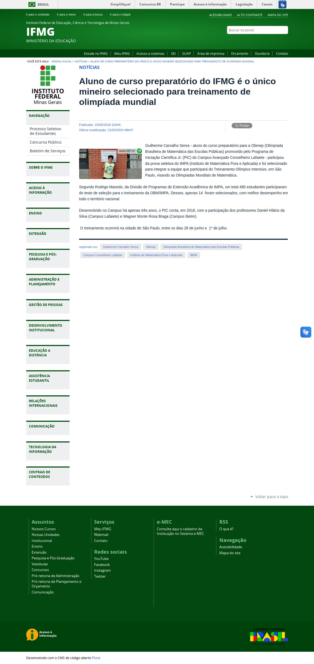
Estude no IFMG (96, 53)
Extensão (39, 552)
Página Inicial (61, 61)
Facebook (271, 40)
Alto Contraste (249, 15)
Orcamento (239, 53)
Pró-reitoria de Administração (55, 576)
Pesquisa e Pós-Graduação (53, 558)
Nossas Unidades (45, 534)
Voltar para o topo (271, 496)
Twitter (285, 40)
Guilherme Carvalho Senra (120, 246)
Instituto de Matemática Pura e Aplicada (156, 255)
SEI (173, 53)
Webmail (101, 534)
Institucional (42, 540)
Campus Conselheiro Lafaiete (102, 255)
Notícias (81, 61)
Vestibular (40, 564)
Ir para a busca (95, 14)
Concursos (40, 570)
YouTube (265, 40)
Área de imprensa (211, 53)
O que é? (226, 529)
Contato (282, 53)
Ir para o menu (68, 14)
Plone (96, 658)
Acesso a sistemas (150, 53)
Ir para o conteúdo (40, 14)
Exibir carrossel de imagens (130, 151)
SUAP (186, 53)
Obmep (151, 246)
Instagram (278, 40)
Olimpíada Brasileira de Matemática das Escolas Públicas (201, 246)
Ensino (37, 546)
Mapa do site (278, 15)
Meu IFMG (122, 53)
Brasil (43, 4)
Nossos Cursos (44, 529)
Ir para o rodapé (122, 14)
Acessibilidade (220, 15)
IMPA (193, 255)
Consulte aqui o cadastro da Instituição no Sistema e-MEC (180, 531)
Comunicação (43, 592)
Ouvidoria (262, 53)
